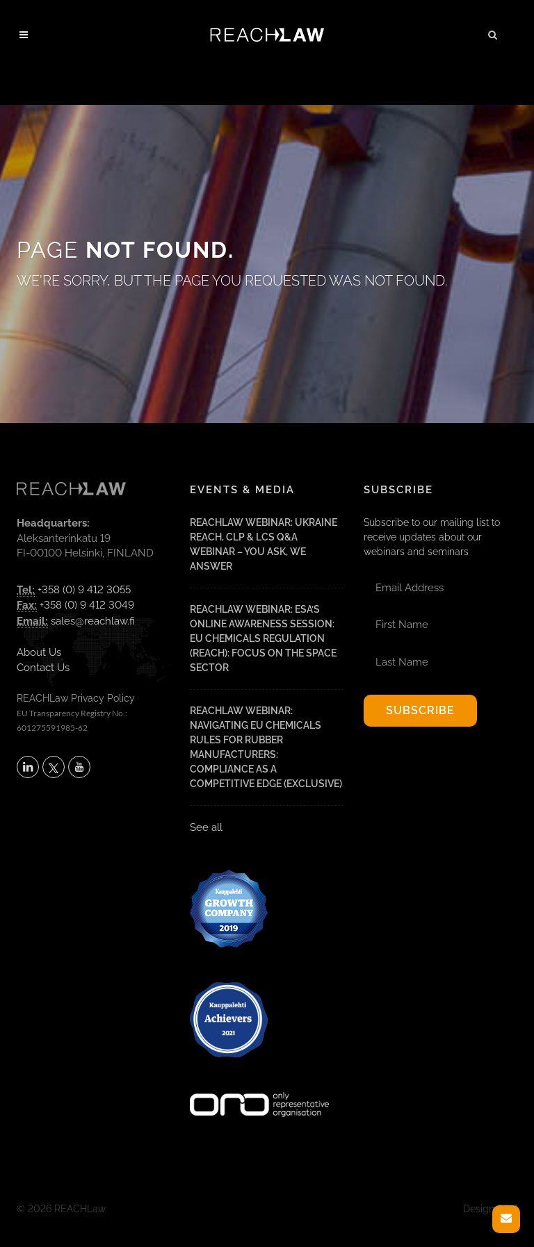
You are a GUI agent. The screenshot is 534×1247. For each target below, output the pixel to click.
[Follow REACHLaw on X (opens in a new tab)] (53, 767)
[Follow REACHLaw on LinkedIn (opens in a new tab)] (28, 767)
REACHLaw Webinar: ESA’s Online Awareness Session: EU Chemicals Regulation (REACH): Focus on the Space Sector (263, 638)
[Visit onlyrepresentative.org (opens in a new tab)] (259, 1086)
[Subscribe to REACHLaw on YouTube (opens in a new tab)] (79, 767)
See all (206, 827)
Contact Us (43, 667)
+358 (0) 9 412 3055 (84, 590)
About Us (39, 652)
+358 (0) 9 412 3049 (87, 605)
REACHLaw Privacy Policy (76, 698)
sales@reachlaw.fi (93, 621)
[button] (493, 33)
